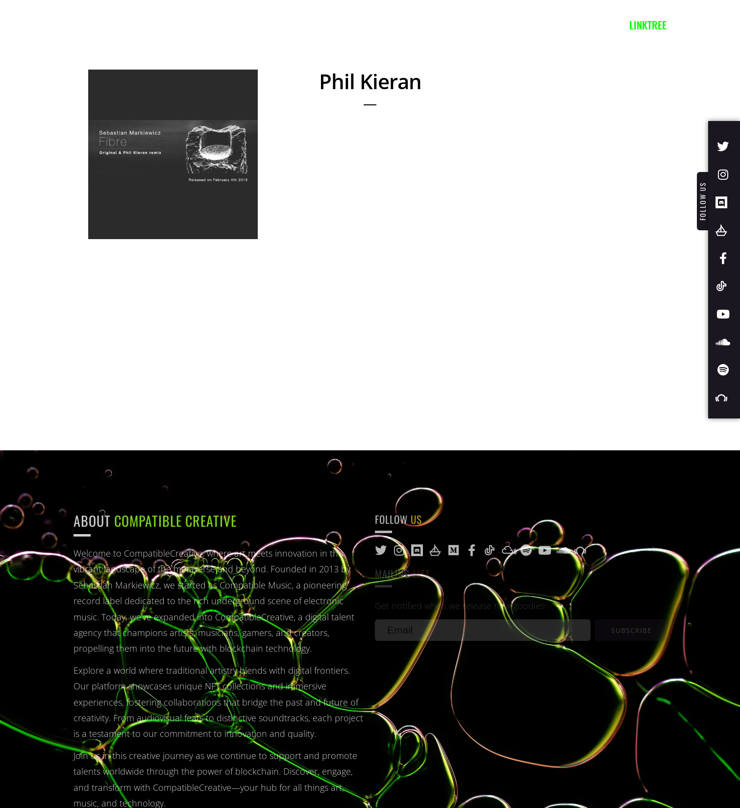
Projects (235, 24)
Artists (133, 24)
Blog (285, 24)
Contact (333, 24)
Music (182, 24)
